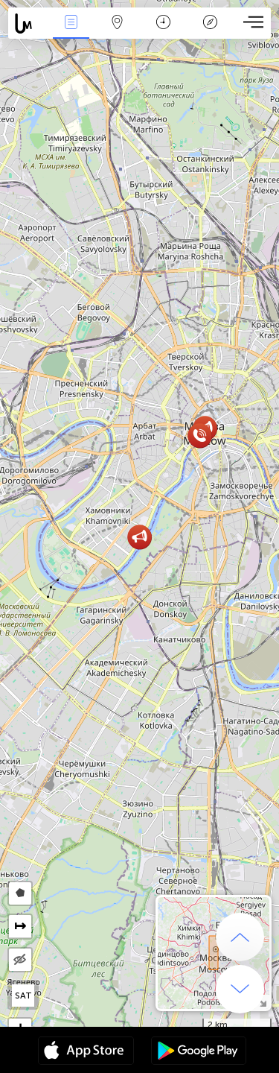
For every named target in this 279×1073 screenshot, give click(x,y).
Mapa (117, 23)
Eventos (70, 23)
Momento (163, 23)
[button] (199, 435)
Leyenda (209, 23)
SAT (23, 995)
